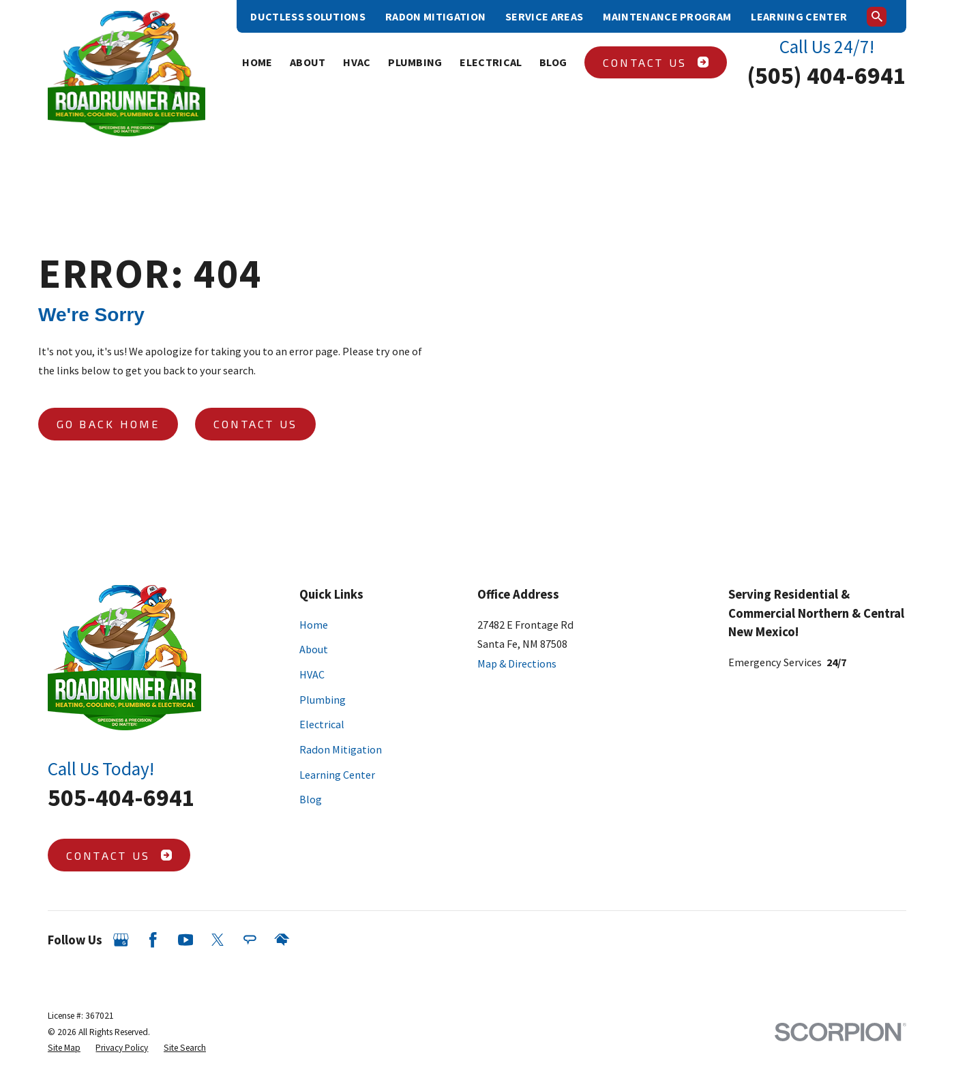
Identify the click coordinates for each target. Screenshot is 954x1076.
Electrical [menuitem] (491, 62)
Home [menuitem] (257, 62)
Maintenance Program (667, 16)
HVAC (312, 674)
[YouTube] (186, 940)
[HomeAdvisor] (282, 940)
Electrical (321, 724)
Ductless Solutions (308, 16)
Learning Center (799, 16)
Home (313, 624)
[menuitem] (64, 1048)
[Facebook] (153, 940)
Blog (310, 799)
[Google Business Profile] (121, 940)
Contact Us (656, 62)
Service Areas (544, 16)
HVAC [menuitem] (356, 62)
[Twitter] (218, 940)
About (313, 649)
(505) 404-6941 (826, 75)
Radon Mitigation (435, 16)
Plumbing (322, 699)
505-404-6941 (121, 797)
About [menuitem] (308, 62)
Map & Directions (516, 663)
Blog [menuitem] (553, 62)
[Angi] (250, 940)
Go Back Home (108, 423)
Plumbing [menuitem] (415, 62)
